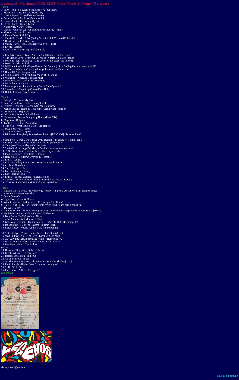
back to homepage (227, 375)
